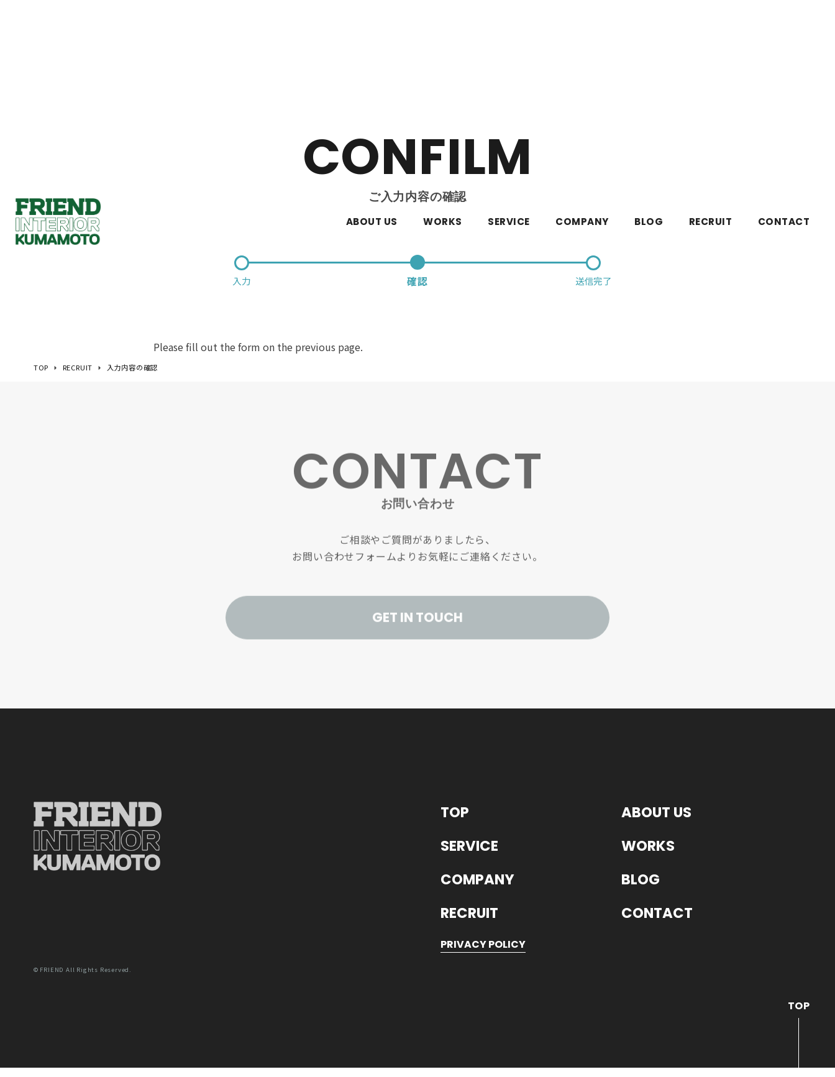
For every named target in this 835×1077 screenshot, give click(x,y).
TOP (455, 817)
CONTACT (784, 37)
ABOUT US (372, 37)
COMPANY (581, 37)
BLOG (648, 37)
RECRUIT (710, 37)
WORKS (442, 37)
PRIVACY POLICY (483, 954)
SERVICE (508, 37)
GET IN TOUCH (417, 627)
